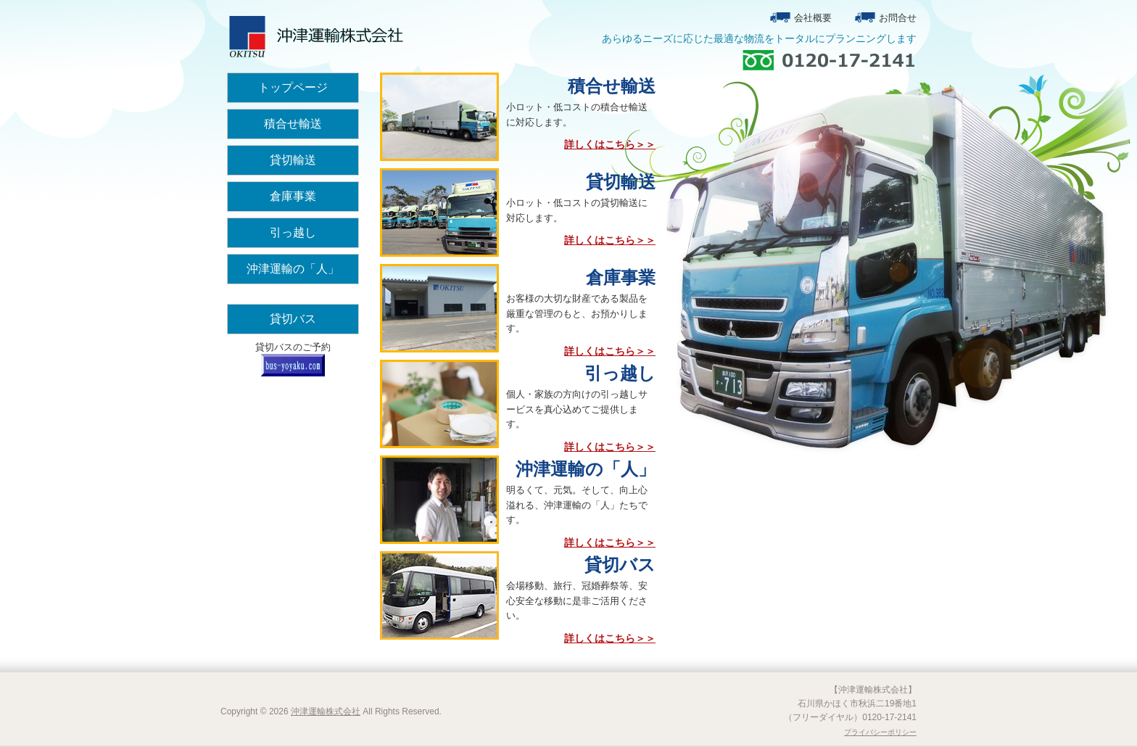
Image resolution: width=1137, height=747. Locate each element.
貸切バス (293, 319)
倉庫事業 (293, 196)
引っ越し (293, 232)
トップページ (293, 87)
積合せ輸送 (293, 123)
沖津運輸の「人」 (293, 269)
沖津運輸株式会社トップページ (314, 36)
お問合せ (898, 17)
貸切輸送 (293, 160)
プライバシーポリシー (880, 732)
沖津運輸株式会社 (325, 711)
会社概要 (813, 17)
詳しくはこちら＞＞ (610, 144)
